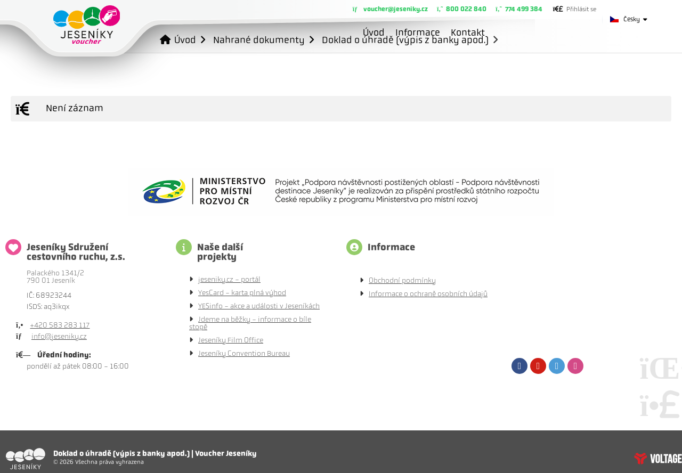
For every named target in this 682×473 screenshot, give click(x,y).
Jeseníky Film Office (230, 340)
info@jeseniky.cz (59, 336)
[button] (574, 9)
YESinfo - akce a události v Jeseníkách (259, 306)
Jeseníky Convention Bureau (244, 353)
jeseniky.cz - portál (229, 279)
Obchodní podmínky (402, 280)
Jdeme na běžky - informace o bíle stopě (250, 323)
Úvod (86, 24)
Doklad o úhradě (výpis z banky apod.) (405, 40)
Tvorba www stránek (658, 458)
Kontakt (468, 32)
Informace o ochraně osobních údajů (428, 293)
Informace (417, 32)
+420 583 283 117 (60, 325)
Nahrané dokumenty (259, 40)
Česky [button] (631, 19)
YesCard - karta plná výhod (242, 292)
